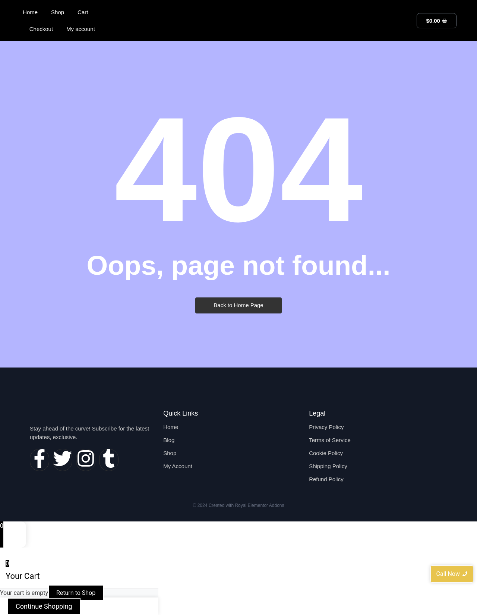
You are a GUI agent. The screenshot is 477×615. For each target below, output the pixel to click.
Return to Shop (75, 592)
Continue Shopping (44, 606)
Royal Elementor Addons (259, 505)
